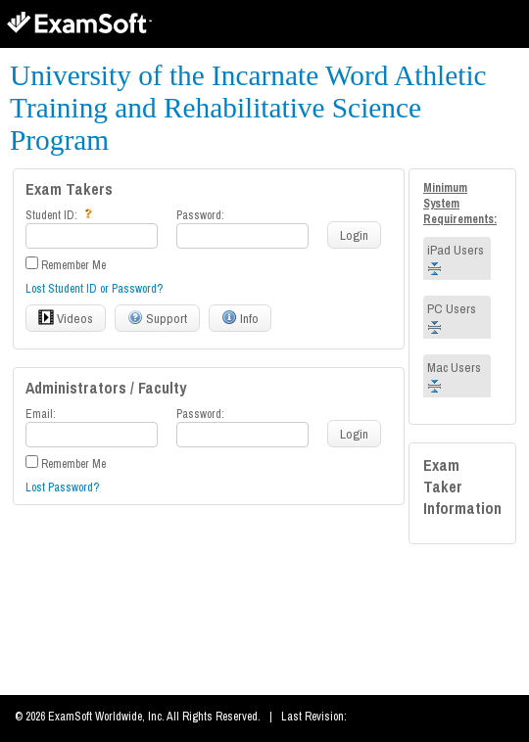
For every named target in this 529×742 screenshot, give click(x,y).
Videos (65, 318)
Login (354, 235)
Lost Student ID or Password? (94, 289)
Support (157, 318)
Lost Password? (62, 487)
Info (240, 318)
